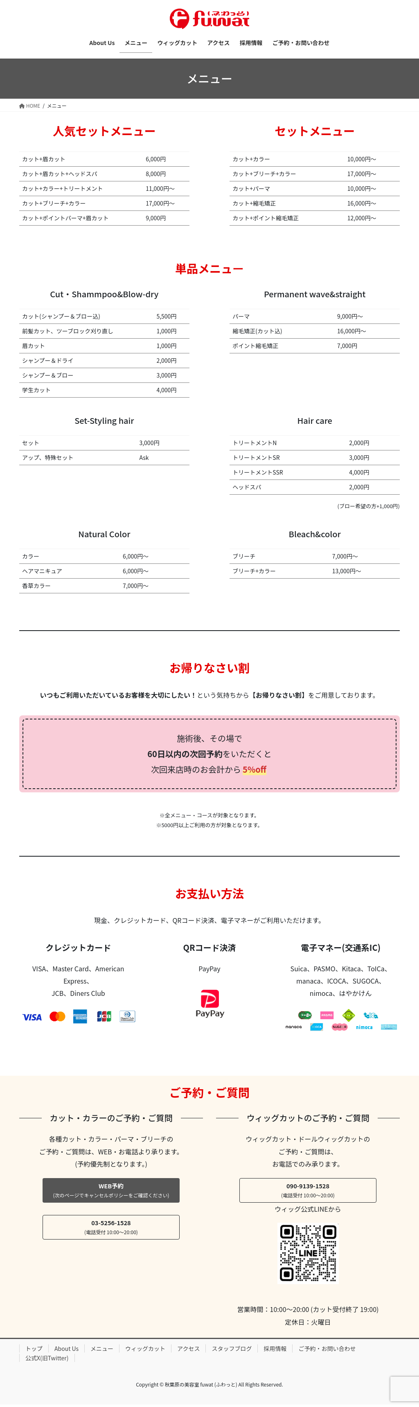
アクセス (188, 1351)
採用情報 (275, 1351)
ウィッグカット (145, 1351)
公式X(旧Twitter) (47, 1360)
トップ (34, 1351)
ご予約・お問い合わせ (327, 1351)
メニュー (101, 1351)
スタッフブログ (232, 1351)
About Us (66, 1351)
